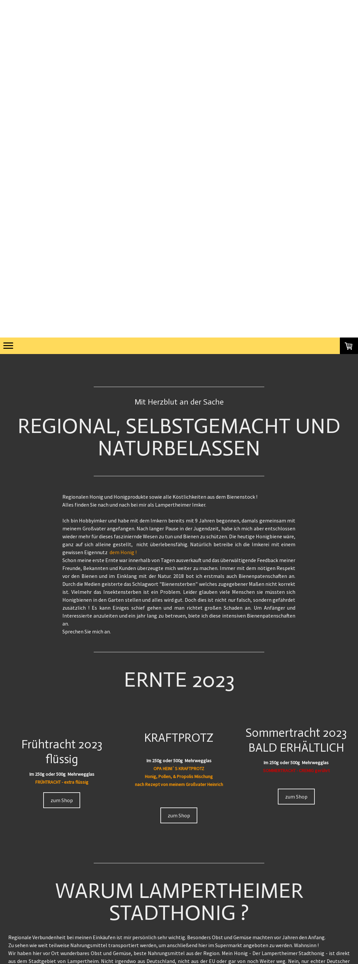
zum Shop (61, 800)
